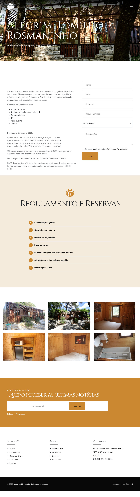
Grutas (12, 448)
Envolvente (14, 460)
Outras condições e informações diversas (53, 252)
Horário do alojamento (44, 237)
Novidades (56, 452)
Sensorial (129, 484)
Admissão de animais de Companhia (51, 260)
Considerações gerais (44, 222)
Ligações (56, 456)
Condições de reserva (44, 230)
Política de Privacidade (117, 149)
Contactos (56, 460)
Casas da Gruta (16, 456)
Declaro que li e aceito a (106, 149)
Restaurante (15, 452)
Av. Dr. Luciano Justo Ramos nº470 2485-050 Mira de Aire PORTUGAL (108, 452)
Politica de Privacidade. (16, 414)
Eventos (13, 463)
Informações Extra (43, 267)
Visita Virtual (57, 448)
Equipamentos (41, 245)
